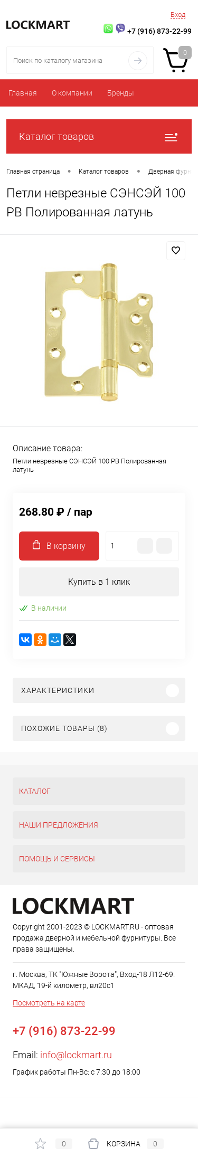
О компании (72, 93)
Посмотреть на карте (49, 1003)
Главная (22, 93)
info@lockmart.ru (76, 1054)
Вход (178, 14)
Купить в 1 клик (99, 582)
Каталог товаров (99, 136)
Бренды (120, 93)
